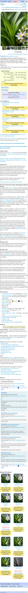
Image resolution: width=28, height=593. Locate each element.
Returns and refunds (6, 584)
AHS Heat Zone (5, 299)
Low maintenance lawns (13, 424)
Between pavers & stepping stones (10, 316)
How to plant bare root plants (8, 372)
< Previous (3, 387)
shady (6, 192)
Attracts (4, 311)
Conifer (13, 313)
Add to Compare (4, 90)
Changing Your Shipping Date (8, 349)
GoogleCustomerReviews (24, 5)
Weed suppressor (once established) (11, 322)
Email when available (6, 529)
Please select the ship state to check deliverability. (14, 84)
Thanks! (9, 453)
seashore (17, 200)
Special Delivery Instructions (8, 347)
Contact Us (19, 586)
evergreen (11, 188)
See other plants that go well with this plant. (11, 182)
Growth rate (5, 302)
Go (21, 4)
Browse (10, 1)
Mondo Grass (23, 7)
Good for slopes (6, 320)
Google (14, 94)
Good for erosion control (8, 317)
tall (1, 140)
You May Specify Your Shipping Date (9, 344)
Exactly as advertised (12, 413)
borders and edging (6, 201)
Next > (2, 389)
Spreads (2, 236)
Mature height (5, 304)
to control (14, 337)
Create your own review (7, 381)
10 (23, 387)
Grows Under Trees (6, 313)
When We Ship (4, 343)
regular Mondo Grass (12, 138)
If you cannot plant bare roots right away (11, 374)
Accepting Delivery (5, 350)
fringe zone (6, 296)
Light (3, 301)
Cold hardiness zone (7, 293)
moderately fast (13, 236)
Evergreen (4, 319)
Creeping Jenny (6, 254)
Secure (10, 96)
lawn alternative (19, 228)
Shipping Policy (4, 586)
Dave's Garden (21, 94)
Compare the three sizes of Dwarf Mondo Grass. (12, 143)
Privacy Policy (12, 586)
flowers (24, 233)
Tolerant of (4, 308)
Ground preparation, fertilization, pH (10, 368)
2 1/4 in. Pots (17, 9)
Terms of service (16, 584)
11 (26, 387)
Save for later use (4, 87)
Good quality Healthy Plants (14, 437)
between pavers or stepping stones (12, 357)
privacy (17, 97)
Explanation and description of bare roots (11, 371)
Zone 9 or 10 (9, 152)
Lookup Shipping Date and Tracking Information (12, 346)
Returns (3, 353)
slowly (6, 236)
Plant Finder (3, 1)
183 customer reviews (9, 56)
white (20, 233)
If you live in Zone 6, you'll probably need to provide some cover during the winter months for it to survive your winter (13, 160)
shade (6, 230)
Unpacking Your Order (6, 352)
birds (22, 234)
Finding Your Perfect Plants (12, 7)
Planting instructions (6, 369)
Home (2, 7)
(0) (22, 1)
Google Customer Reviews (17, 383)
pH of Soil (4, 310)
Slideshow (18, 51)
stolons (2, 237)
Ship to (16, 1)
